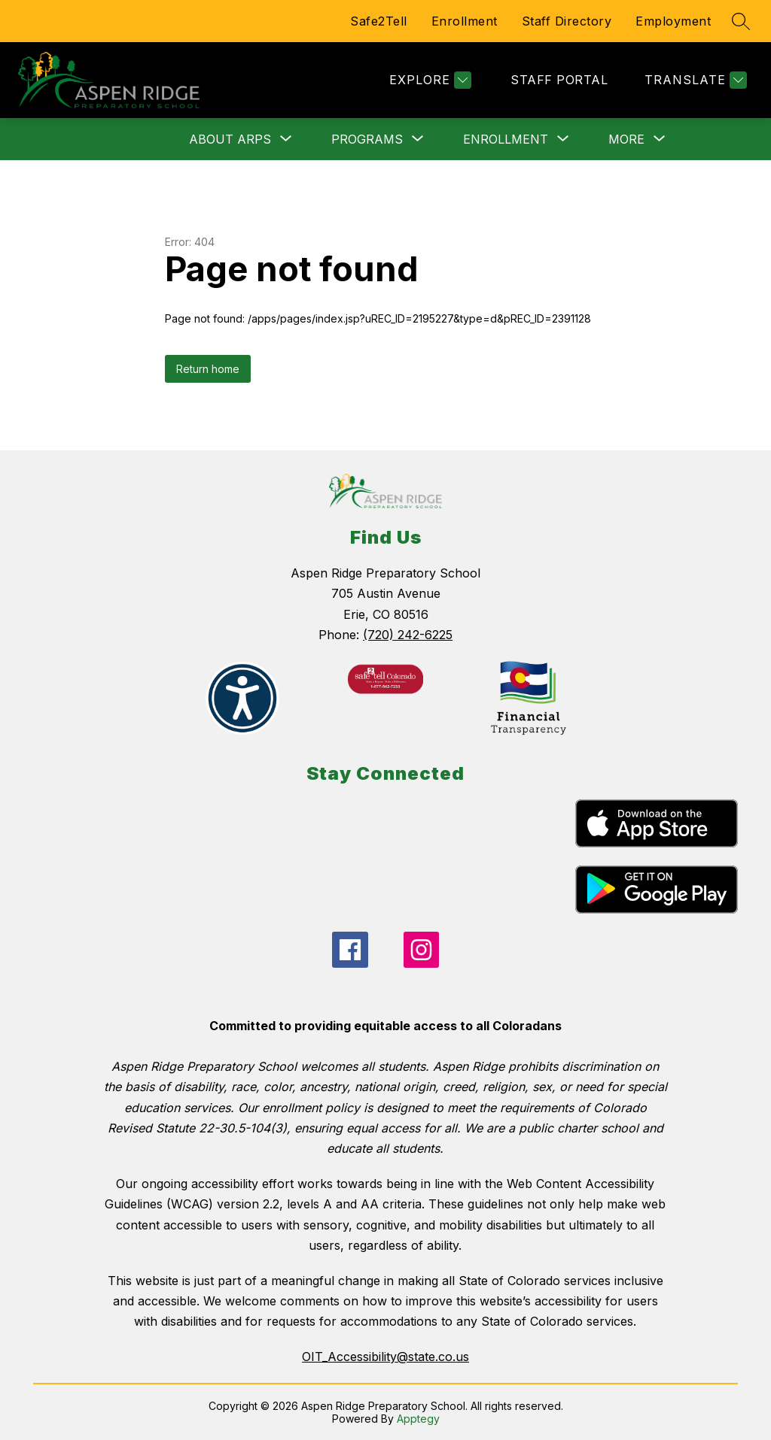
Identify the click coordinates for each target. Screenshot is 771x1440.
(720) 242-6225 (408, 634)
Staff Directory (567, 21)
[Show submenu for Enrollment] (505, 139)
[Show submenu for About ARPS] (230, 139)
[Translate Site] (694, 80)
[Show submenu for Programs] (367, 139)
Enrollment (464, 21)
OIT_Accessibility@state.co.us (385, 1356)
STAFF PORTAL (559, 79)
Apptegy (418, 1418)
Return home (207, 368)
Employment (673, 21)
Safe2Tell (378, 21)
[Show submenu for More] (626, 139)
